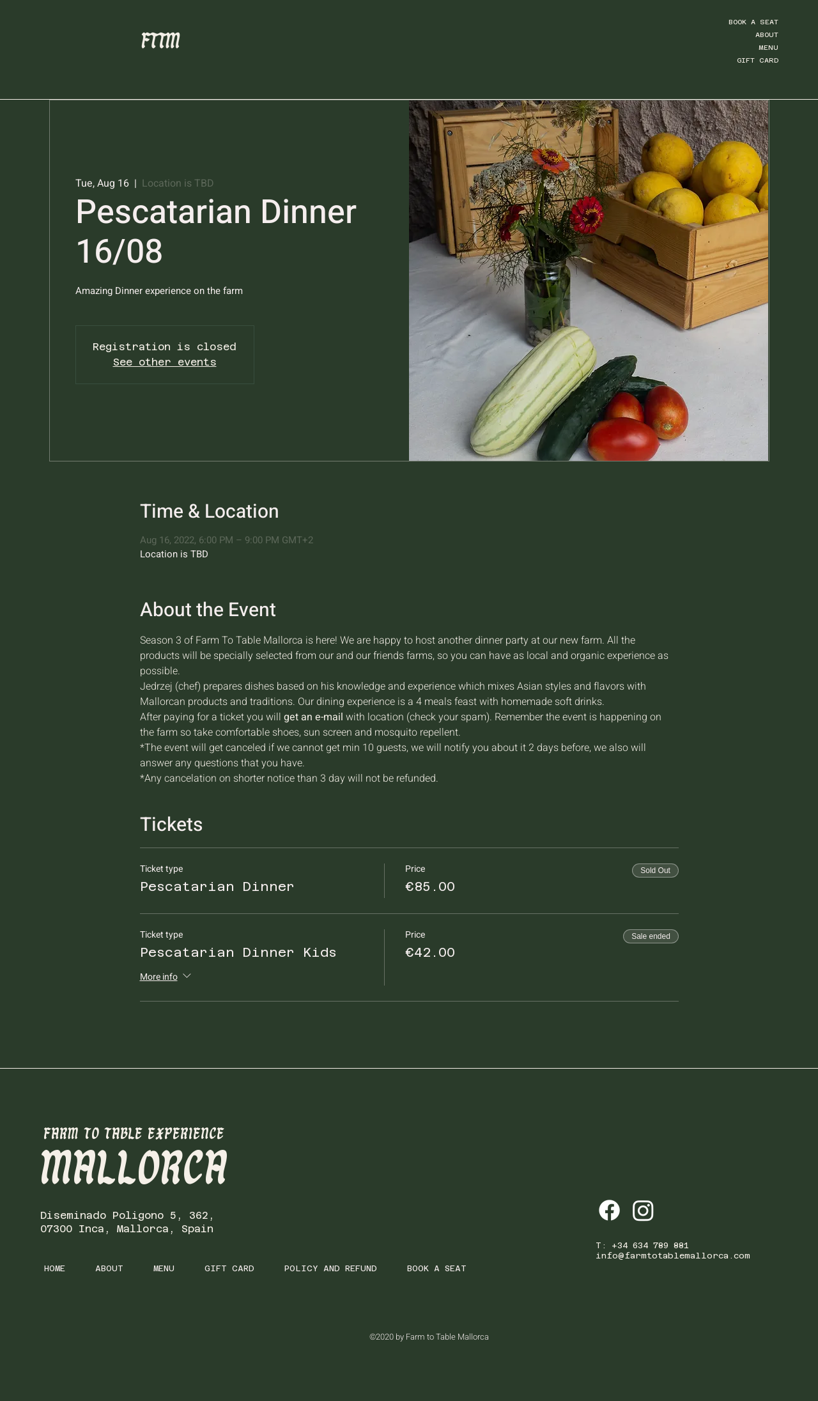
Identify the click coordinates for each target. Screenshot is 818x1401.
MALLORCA (134, 1170)
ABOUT (766, 35)
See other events (165, 362)
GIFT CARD (757, 60)
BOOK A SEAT (753, 22)
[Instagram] (643, 1210)
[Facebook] (609, 1210)
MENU (768, 47)
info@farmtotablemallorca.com (673, 1255)
